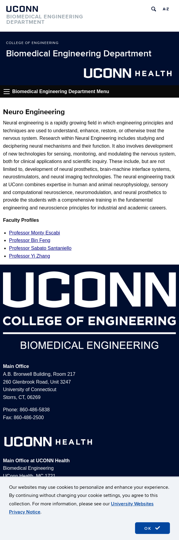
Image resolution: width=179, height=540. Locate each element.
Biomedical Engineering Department (79, 53)
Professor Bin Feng (29, 240)
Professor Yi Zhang (29, 256)
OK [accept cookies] (152, 528)
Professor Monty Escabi (34, 232)
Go (7, 91)
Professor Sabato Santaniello (40, 248)
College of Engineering (32, 43)
